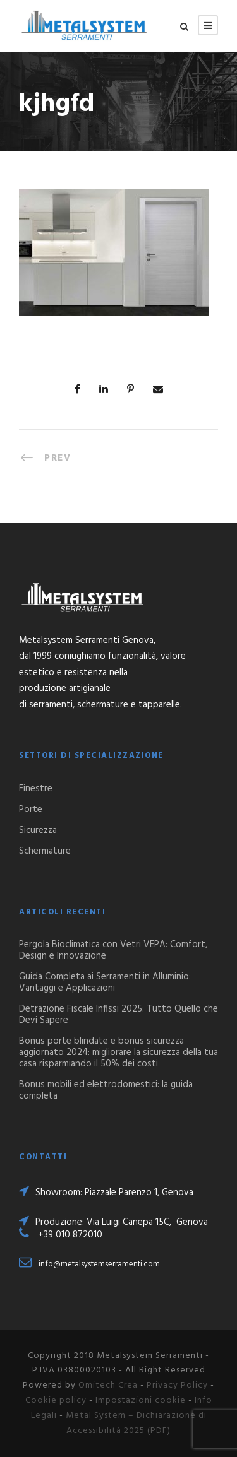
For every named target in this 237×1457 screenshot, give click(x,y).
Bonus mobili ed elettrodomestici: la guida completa (106, 1090)
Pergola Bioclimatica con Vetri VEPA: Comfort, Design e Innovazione (113, 950)
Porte (30, 809)
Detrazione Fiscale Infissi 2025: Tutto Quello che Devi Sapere (118, 1014)
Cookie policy (56, 1400)
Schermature (45, 851)
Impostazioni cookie (140, 1400)
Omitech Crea (108, 1385)
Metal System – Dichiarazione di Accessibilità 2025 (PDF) (136, 1423)
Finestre (35, 788)
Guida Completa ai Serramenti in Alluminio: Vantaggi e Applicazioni (105, 982)
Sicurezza (38, 830)
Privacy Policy (177, 1385)
